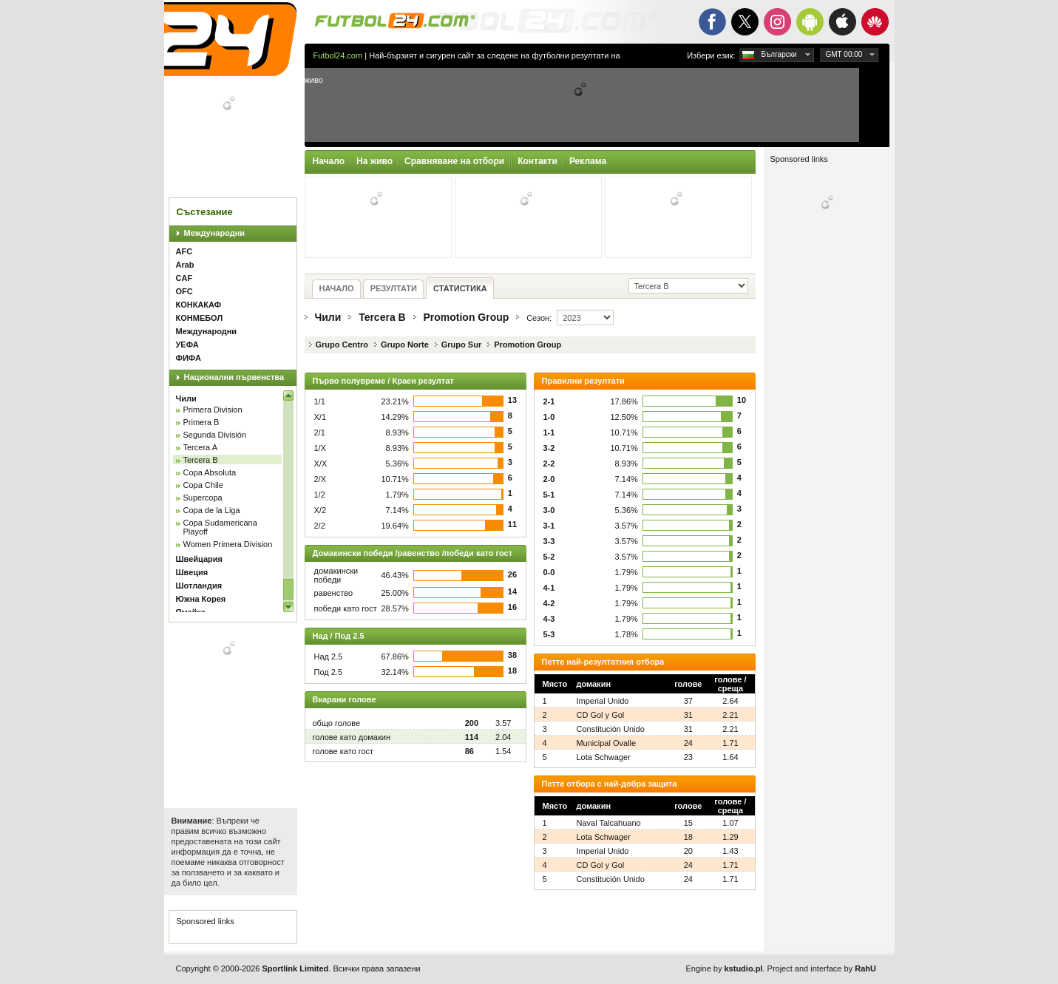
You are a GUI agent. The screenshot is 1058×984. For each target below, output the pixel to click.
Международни (214, 232)
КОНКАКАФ (199, 304)
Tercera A (200, 447)
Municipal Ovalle (606, 743)
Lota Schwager (603, 757)
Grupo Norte (405, 344)
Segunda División (215, 434)
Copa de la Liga (211, 510)
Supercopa (203, 497)
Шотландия (199, 585)
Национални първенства (234, 377)
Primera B (201, 422)
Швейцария (199, 558)
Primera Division (213, 409)
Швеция (192, 572)
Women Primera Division (228, 544)
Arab (185, 264)
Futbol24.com (338, 55)
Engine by (724, 968)
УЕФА (187, 344)
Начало (329, 161)
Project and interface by (821, 968)
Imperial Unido (602, 700)
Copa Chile (203, 485)
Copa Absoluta (210, 472)
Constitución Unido (610, 729)
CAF (184, 278)
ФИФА (188, 357)
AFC (184, 251)
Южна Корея (201, 598)
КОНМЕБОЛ (199, 317)
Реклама (587, 161)
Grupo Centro (342, 344)
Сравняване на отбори (454, 161)
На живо (374, 161)
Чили (186, 398)
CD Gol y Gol (600, 714)
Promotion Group (466, 317)
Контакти (537, 161)
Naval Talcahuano (608, 822)
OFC (184, 291)
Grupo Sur (461, 344)
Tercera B (200, 459)
